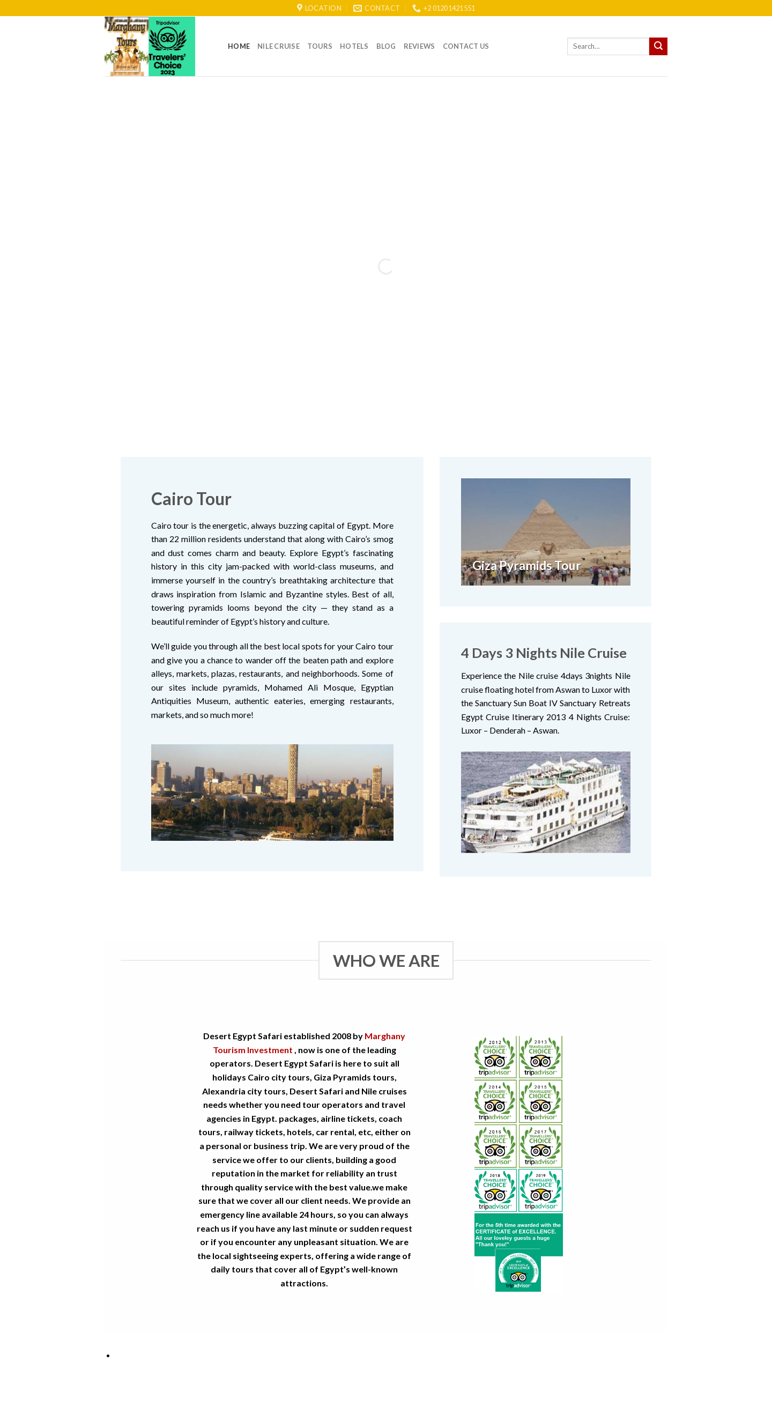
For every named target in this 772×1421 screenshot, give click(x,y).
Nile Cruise (278, 46)
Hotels (354, 46)
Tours (319, 46)
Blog (386, 46)
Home (239, 46)
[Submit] (658, 47)
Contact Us (466, 46)
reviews (419, 46)
